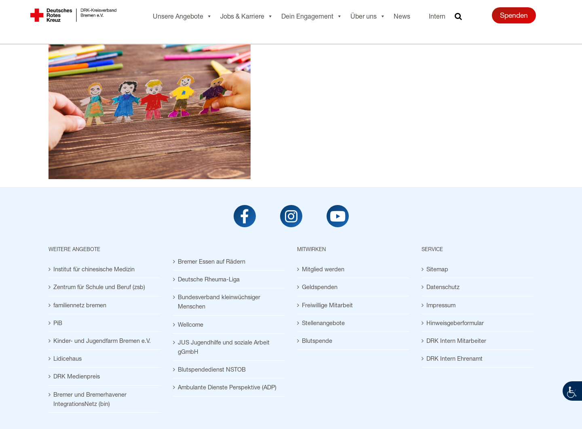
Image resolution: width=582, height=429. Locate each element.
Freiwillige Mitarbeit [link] (327, 305)
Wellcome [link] (190, 324)
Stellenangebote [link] (323, 322)
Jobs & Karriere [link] (246, 16)
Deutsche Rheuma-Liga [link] (209, 279)
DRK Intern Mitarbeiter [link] (456, 340)
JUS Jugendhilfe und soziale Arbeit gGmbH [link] (224, 347)
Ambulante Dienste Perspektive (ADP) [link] (227, 387)
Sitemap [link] (437, 269)
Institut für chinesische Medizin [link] (94, 269)
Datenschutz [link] (443, 286)
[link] (572, 391)
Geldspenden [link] (319, 286)
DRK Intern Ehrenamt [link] (454, 358)
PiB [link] (57, 322)
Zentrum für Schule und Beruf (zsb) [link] (99, 286)
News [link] (402, 16)
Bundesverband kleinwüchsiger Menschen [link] (219, 302)
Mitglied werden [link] (323, 269)
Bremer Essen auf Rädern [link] (211, 261)
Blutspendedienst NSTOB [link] (212, 369)
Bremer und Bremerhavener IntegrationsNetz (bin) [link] (90, 399)
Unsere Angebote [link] (182, 16)
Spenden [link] (514, 15)
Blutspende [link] (317, 340)
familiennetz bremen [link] (79, 305)
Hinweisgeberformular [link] (455, 322)
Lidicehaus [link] (67, 358)
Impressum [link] (440, 305)
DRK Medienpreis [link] (76, 376)
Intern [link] (437, 16)
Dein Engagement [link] (311, 16)
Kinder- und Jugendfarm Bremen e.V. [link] (102, 340)
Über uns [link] (368, 16)
